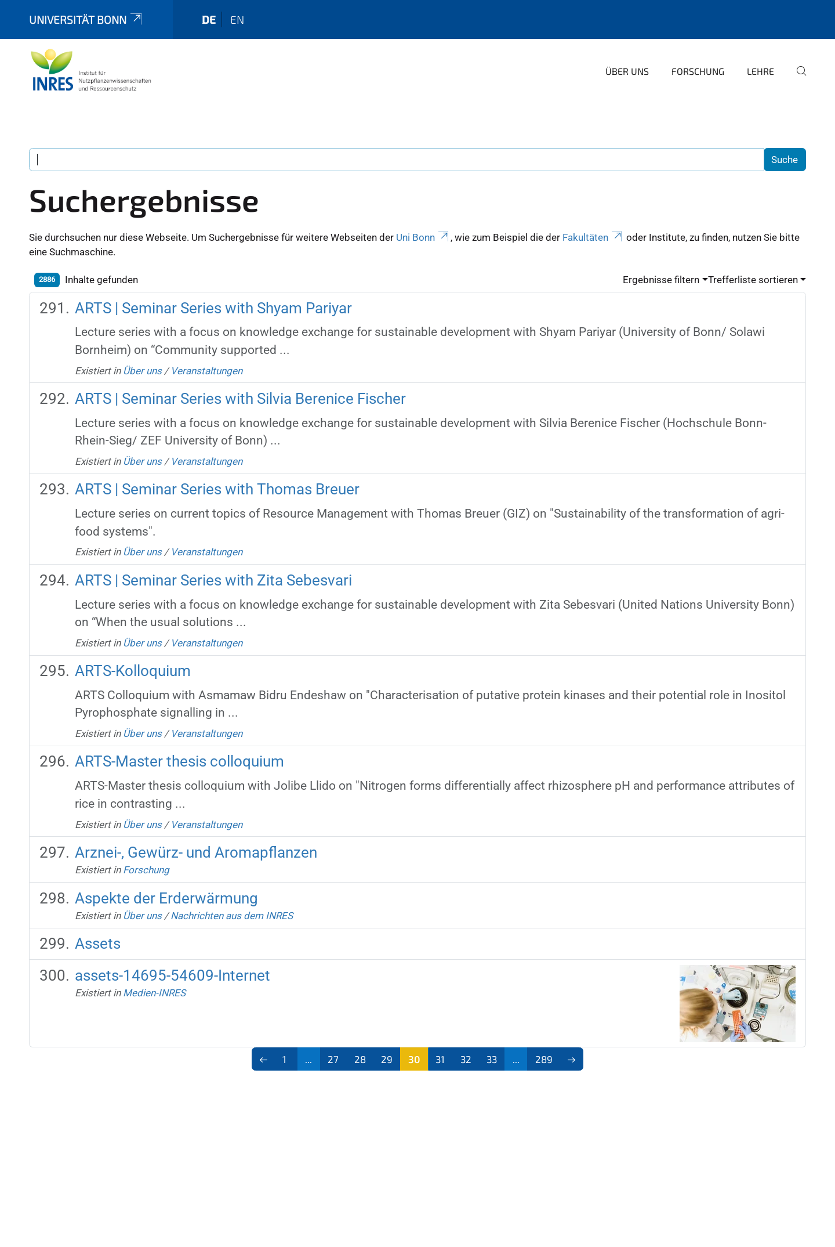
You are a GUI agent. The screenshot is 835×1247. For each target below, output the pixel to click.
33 (492, 1059)
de (209, 19)
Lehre (760, 71)
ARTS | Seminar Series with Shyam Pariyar (213, 308)
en (237, 19)
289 (544, 1059)
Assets (98, 943)
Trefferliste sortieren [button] (753, 279)
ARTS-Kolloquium (133, 670)
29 (387, 1059)
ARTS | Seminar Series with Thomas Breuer (217, 489)
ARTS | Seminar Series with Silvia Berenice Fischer (240, 398)
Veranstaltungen (206, 371)
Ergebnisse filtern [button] (661, 279)
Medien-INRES (154, 993)
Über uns (627, 71)
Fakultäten (593, 237)
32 (465, 1059)
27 (333, 1059)
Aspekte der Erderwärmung (166, 898)
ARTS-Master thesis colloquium (179, 761)
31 (440, 1059)
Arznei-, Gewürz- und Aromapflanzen (196, 852)
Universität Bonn (86, 19)
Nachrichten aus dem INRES (231, 915)
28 (360, 1059)
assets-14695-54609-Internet (172, 975)
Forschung (697, 71)
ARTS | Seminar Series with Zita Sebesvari (213, 580)
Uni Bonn (423, 237)
